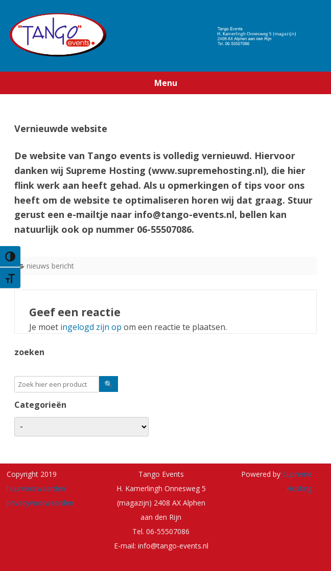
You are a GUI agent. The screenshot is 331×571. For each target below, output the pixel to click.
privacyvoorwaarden (40, 503)
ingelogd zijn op (91, 327)
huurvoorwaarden (36, 488)
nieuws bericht (50, 266)
